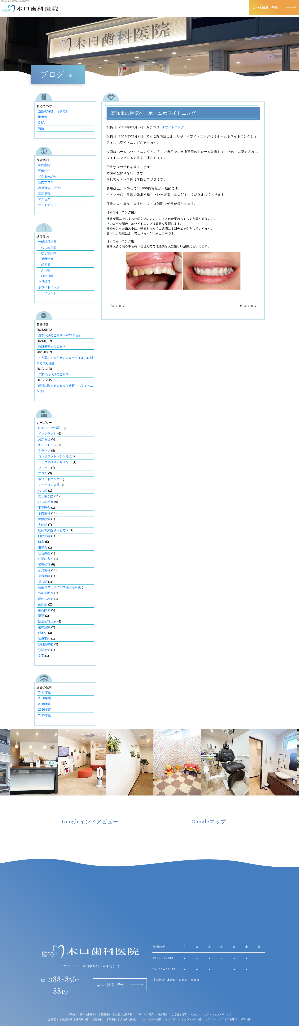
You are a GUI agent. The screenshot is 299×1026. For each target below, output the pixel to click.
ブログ (42, 473)
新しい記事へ (248, 305)
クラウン (44, 450)
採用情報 (44, 193)
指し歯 (42, 581)
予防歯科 (44, 513)
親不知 (42, 633)
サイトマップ (47, 205)
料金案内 (163, 1003)
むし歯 (42, 490)
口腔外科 (45, 276)
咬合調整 (44, 553)
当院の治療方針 (122, 1003)
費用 (41, 128)
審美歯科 (44, 564)
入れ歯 (44, 270)
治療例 (42, 117)
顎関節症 (44, 650)
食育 (41, 655)
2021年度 (44, 692)
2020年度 (44, 698)
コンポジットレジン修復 (55, 456)
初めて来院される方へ (53, 530)
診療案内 (139, 7)
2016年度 (44, 709)
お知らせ (44, 439)
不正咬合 (44, 507)
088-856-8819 (60, 979)
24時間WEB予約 (49, 188)
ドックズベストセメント (55, 462)
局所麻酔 (44, 576)
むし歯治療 (47, 253)
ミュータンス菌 (48, 484)
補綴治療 (45, 259)
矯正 (41, 615)
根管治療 (251, 1008)
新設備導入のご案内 (52, 346)
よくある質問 (181, 1003)
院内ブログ (45, 182)
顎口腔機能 (45, 644)
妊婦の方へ (45, 558)
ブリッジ (44, 467)
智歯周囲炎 (45, 593)
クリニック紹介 (202, 7)
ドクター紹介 (47, 176)
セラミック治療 (195, 1008)
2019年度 (44, 703)
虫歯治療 (62, 1008)
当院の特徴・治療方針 (53, 111)
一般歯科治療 (47, 241)
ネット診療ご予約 (265, 8)
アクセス (236, 7)
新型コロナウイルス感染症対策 (59, 587)
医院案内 (44, 165)
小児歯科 (44, 281)
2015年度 (44, 715)
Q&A (41, 122)
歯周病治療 (78, 1008)
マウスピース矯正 (151, 1008)
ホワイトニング (174, 127)
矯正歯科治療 (47, 621)
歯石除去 (44, 610)
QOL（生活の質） (50, 427)
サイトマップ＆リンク (220, 1003)
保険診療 (44, 519)
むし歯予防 (47, 247)
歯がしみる (45, 598)
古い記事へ (117, 305)
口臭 (41, 541)
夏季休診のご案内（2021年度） (60, 335)
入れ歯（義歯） (127, 1008)
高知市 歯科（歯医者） (79, 1003)
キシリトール (47, 444)
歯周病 (44, 264)
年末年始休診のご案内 (53, 374)
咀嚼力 (42, 547)
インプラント (47, 293)
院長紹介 (168, 7)
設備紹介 (44, 170)
